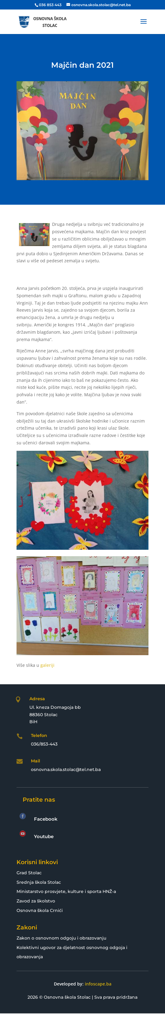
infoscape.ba (98, 984)
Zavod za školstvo (36, 901)
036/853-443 (44, 744)
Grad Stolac (29, 872)
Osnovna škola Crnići (40, 910)
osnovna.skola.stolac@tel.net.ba (66, 769)
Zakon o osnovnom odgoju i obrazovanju (61, 938)
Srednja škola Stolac (39, 882)
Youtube (44, 836)
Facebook (46, 819)
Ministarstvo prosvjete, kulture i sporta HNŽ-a (66, 891)
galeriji (47, 665)
